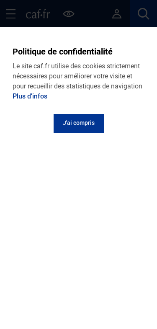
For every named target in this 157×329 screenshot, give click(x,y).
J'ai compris (79, 122)
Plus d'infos (30, 96)
